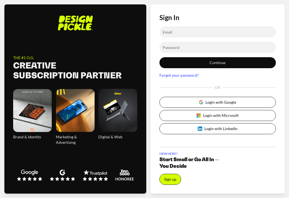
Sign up (170, 179)
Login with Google (217, 102)
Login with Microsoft (217, 115)
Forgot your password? (179, 75)
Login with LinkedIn (218, 128)
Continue (217, 62)
